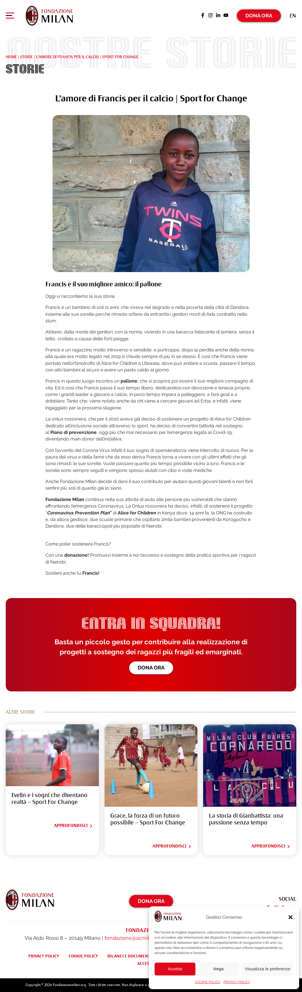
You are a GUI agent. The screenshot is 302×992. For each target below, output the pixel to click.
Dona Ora (258, 16)
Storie (26, 57)
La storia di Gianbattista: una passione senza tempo (246, 819)
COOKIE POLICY (208, 982)
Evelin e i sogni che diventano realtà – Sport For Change (49, 798)
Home (11, 57)
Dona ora (151, 668)
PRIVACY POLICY (236, 982)
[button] (290, 917)
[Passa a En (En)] (293, 15)
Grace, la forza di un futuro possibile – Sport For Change (147, 819)
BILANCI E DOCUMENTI (129, 956)
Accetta (175, 968)
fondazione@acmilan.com (136, 938)
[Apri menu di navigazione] (10, 17)
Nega (218, 968)
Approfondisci (73, 825)
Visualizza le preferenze (267, 968)
